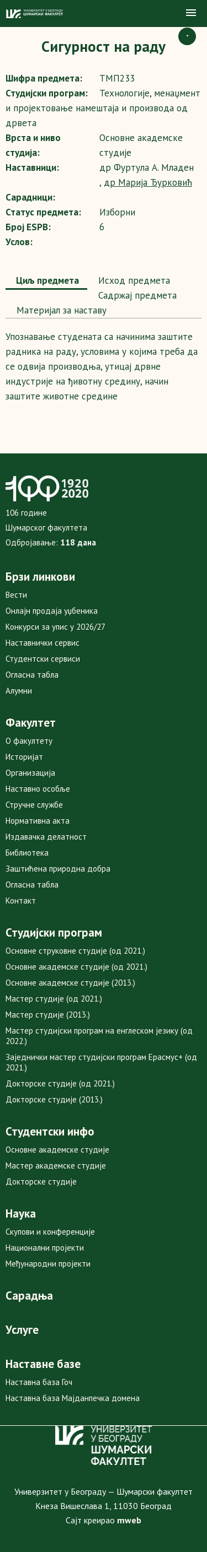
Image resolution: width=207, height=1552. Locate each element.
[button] (191, 13)
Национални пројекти (45, 1247)
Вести (16, 595)
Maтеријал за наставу (60, 310)
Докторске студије (41, 1181)
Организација (30, 772)
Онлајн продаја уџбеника (52, 610)
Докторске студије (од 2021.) (60, 1083)
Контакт (21, 900)
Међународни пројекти (48, 1263)
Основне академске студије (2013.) (70, 982)
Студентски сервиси (43, 658)
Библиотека (27, 852)
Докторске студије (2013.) (54, 1099)
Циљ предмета (46, 280)
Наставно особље (38, 788)
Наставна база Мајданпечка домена (73, 1398)
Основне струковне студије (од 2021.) (75, 950)
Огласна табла (32, 674)
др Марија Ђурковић (148, 182)
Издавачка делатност (46, 836)
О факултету (29, 741)
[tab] (46, 281)
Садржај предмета (136, 295)
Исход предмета (132, 280)
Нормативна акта (38, 820)
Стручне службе (34, 804)
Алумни (19, 690)
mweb (129, 1520)
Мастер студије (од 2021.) (54, 998)
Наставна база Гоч (39, 1382)
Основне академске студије (57, 1149)
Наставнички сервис (42, 642)
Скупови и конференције (50, 1231)
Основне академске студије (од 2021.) (76, 966)
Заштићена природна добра (58, 868)
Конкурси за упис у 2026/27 (55, 626)
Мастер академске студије (56, 1165)
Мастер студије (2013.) (48, 1014)
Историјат (24, 756)
